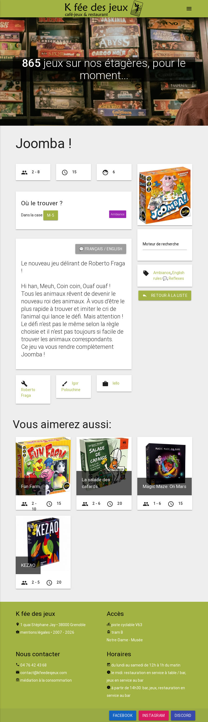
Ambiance (162, 272)
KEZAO (28, 565)
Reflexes (176, 278)
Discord (183, 715)
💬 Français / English (100, 248)
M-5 (50, 215)
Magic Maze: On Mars (164, 486)
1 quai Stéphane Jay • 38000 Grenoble (53, 624)
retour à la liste (165, 295)
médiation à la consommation (46, 680)
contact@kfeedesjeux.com (43, 672)
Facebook (122, 715)
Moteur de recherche (161, 244)
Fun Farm (30, 486)
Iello (116, 383)
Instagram (153, 715)
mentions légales (35, 632)
